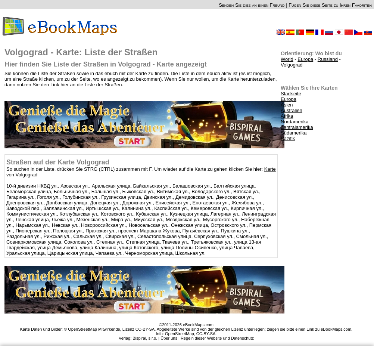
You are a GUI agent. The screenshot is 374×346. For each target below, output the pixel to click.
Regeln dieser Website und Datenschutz (217, 338)
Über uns (168, 338)
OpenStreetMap (179, 333)
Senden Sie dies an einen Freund (251, 5)
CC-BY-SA (206, 333)
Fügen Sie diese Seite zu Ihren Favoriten (330, 5)
